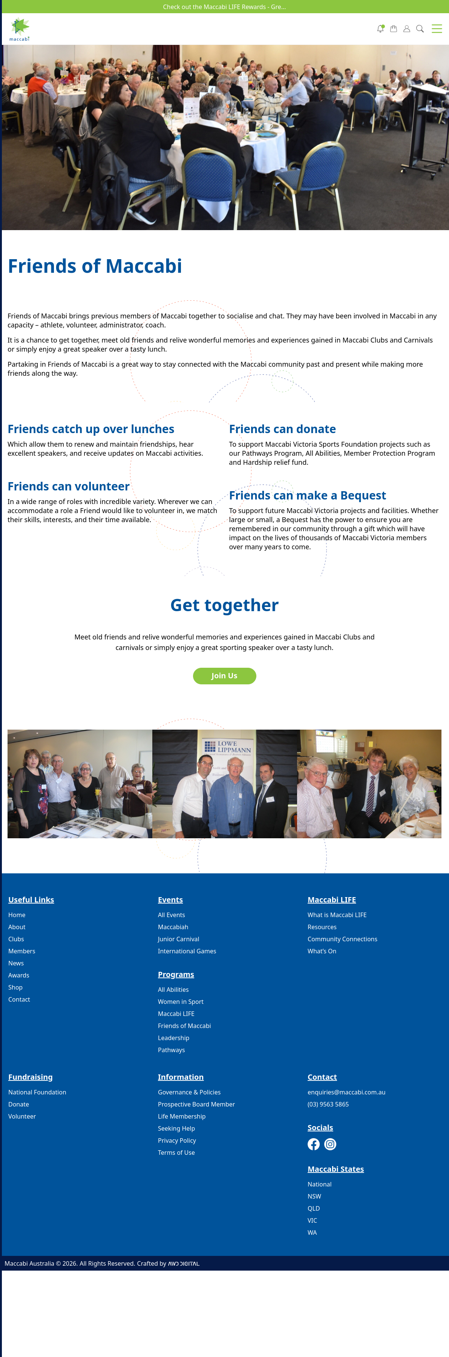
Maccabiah (173, 927)
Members (21, 951)
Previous (21, 787)
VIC (312, 1220)
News (16, 963)
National (320, 1184)
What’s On (322, 951)
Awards (18, 975)
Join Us (224, 675)
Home (17, 915)
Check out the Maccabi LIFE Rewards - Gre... (224, 7)
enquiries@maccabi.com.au (347, 1092)
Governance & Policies (189, 1092)
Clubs (16, 939)
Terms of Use (176, 1152)
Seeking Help (176, 1128)
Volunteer (22, 1116)
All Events (171, 915)
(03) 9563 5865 (328, 1104)
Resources (322, 927)
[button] (436, 28)
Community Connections (342, 939)
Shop (15, 987)
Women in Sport (181, 1001)
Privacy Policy (177, 1140)
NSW (314, 1196)
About (16, 927)
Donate (18, 1104)
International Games (187, 951)
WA (312, 1232)
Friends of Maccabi (184, 1026)
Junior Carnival (178, 939)
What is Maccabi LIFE (337, 915)
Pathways (171, 1050)
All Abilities (173, 989)
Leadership (173, 1038)
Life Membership (182, 1116)
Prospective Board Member (196, 1104)
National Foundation (37, 1092)
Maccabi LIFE (176, 1014)
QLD (314, 1208)
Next (428, 787)
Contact (19, 999)
